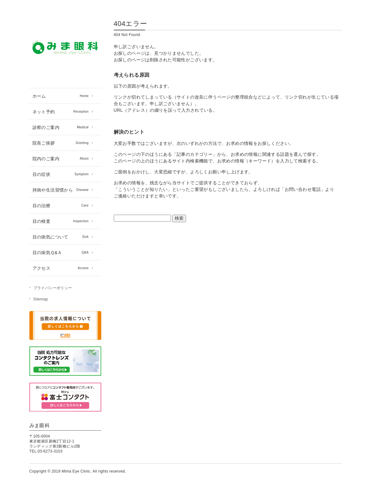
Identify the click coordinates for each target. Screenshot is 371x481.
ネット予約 (61, 112)
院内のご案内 (61, 159)
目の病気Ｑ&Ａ (61, 252)
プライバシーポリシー (52, 288)
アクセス (61, 268)
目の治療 (61, 205)
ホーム (61, 96)
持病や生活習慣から (61, 190)
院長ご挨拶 (61, 143)
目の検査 (61, 221)
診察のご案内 (61, 127)
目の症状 (61, 174)
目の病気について (61, 237)
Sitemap (40, 299)
